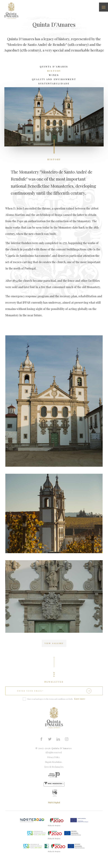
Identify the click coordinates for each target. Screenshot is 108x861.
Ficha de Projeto (54, 825)
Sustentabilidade (54, 83)
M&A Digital (54, 802)
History (54, 71)
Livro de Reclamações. (54, 766)
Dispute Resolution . (54, 762)
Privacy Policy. (54, 757)
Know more (79, 698)
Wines (54, 75)
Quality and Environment (54, 79)
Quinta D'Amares (54, 66)
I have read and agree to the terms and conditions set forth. (50, 699)
